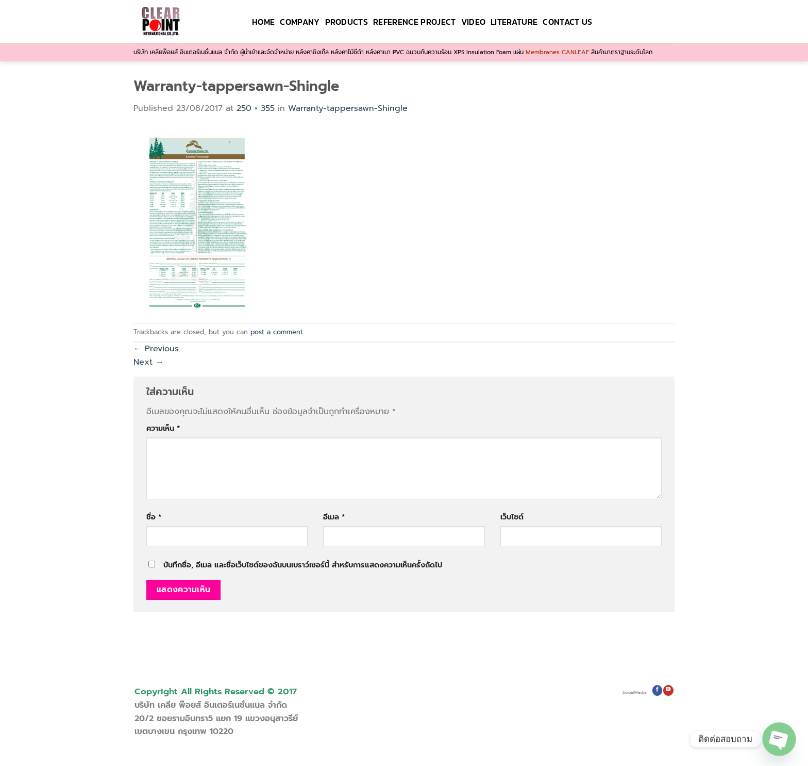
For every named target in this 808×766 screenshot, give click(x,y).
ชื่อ (153, 517)
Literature (514, 21)
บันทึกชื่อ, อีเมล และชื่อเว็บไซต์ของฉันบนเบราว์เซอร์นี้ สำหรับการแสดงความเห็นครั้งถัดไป (302, 565)
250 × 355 (256, 108)
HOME (263, 21)
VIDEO (473, 21)
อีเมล (334, 517)
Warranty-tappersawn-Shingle (348, 108)
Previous (156, 349)
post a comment (276, 332)
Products (346, 21)
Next (148, 362)
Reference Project (414, 21)
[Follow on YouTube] (668, 690)
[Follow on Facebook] (657, 690)
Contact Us (567, 21)
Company (299, 21)
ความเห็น (163, 428)
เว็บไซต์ (512, 517)
